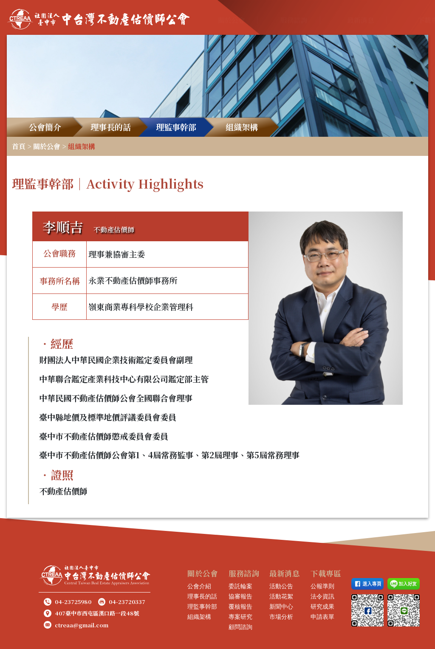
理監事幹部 (202, 606)
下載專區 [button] (377, 20)
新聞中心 (281, 606)
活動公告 (281, 586)
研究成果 (322, 606)
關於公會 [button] (215, 20)
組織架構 (199, 616)
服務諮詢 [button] (269, 20)
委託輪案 (240, 586)
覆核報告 (240, 606)
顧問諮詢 (240, 627)
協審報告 (240, 596)
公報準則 (322, 586)
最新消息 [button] (324, 20)
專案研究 (240, 616)
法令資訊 (322, 596)
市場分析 (281, 616)
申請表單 (322, 616)
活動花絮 (281, 596)
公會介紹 (199, 586)
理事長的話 (202, 596)
